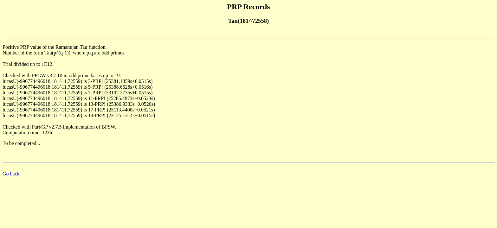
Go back (11, 173)
